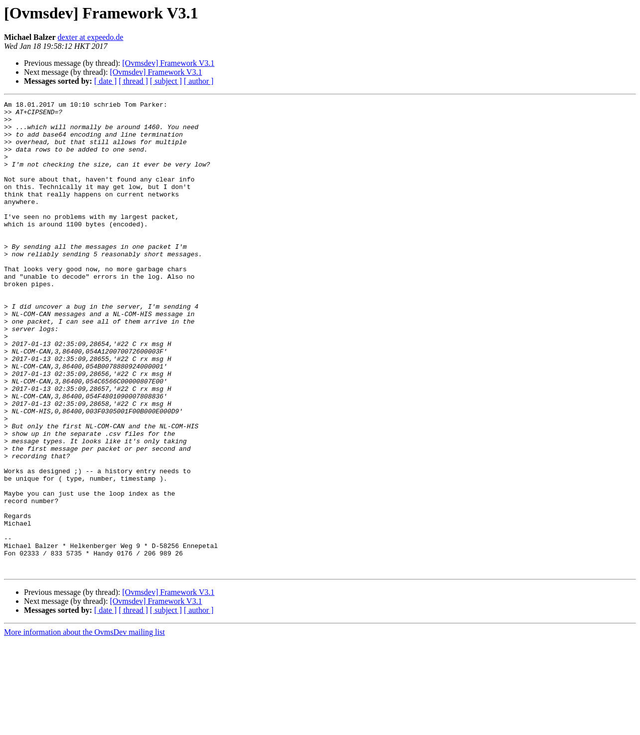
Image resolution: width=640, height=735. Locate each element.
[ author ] (199, 81)
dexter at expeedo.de (91, 37)
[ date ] (105, 81)
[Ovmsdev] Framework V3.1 (168, 63)
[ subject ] (166, 81)
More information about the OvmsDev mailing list (84, 726)
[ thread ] (133, 81)
